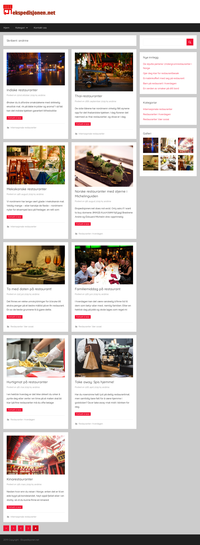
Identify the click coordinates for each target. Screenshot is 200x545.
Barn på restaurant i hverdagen (160, 83)
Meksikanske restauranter (27, 189)
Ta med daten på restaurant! (29, 289)
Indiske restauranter (22, 90)
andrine (41, 95)
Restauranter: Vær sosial (22, 326)
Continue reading (14, 118)
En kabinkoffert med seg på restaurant (163, 78)
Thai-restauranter (88, 96)
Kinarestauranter (20, 479)
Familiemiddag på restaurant (97, 289)
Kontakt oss (40, 27)
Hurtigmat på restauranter (27, 382)
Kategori (21, 27)
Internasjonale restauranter (23, 127)
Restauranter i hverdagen (91, 233)
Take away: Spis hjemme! (94, 382)
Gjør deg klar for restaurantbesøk (161, 73)
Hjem (6, 27)
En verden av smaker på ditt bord (161, 88)
